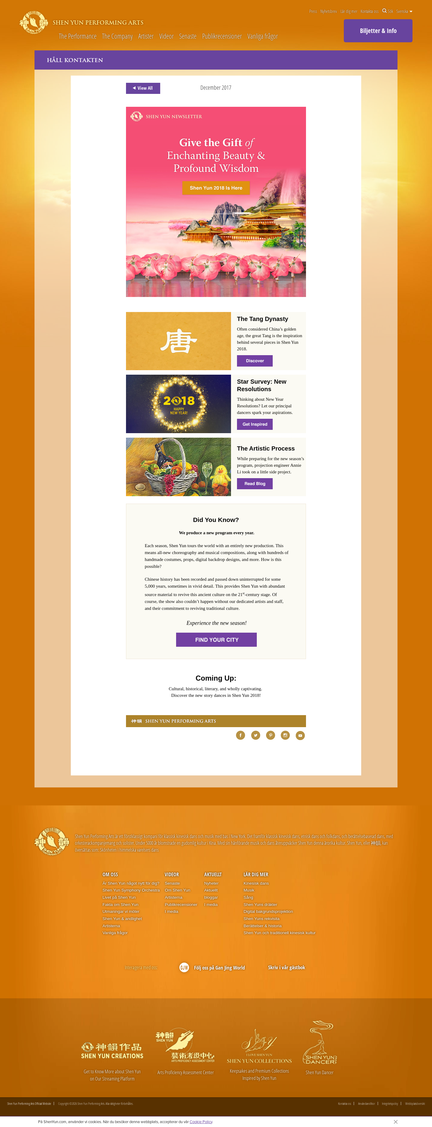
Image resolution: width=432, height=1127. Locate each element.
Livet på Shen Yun (119, 897)
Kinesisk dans (256, 883)
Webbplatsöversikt (415, 1103)
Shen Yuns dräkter (260, 904)
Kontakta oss (370, 11)
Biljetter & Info (378, 30)
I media (171, 912)
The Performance (78, 36)
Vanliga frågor (263, 36)
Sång (248, 897)
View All (141, 88)
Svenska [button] (404, 11)
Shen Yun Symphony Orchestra (131, 890)
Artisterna (111, 926)
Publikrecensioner (222, 36)
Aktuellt (213, 874)
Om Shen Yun (177, 890)
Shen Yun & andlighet (122, 918)
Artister (146, 36)
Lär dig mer (348, 11)
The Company (117, 36)
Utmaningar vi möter (121, 912)
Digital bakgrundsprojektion (268, 912)
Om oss (110, 874)
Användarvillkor (366, 1103)
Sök (387, 11)
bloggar (211, 897)
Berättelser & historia (263, 926)
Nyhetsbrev (328, 11)
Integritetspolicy (390, 1103)
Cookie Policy (201, 1121)
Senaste (187, 36)
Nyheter (211, 883)
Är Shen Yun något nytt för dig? (131, 883)
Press (313, 11)
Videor (166, 36)
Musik (249, 890)
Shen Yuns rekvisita (262, 918)
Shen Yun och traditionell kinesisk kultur (280, 933)
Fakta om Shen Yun (121, 904)
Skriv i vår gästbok (286, 967)
